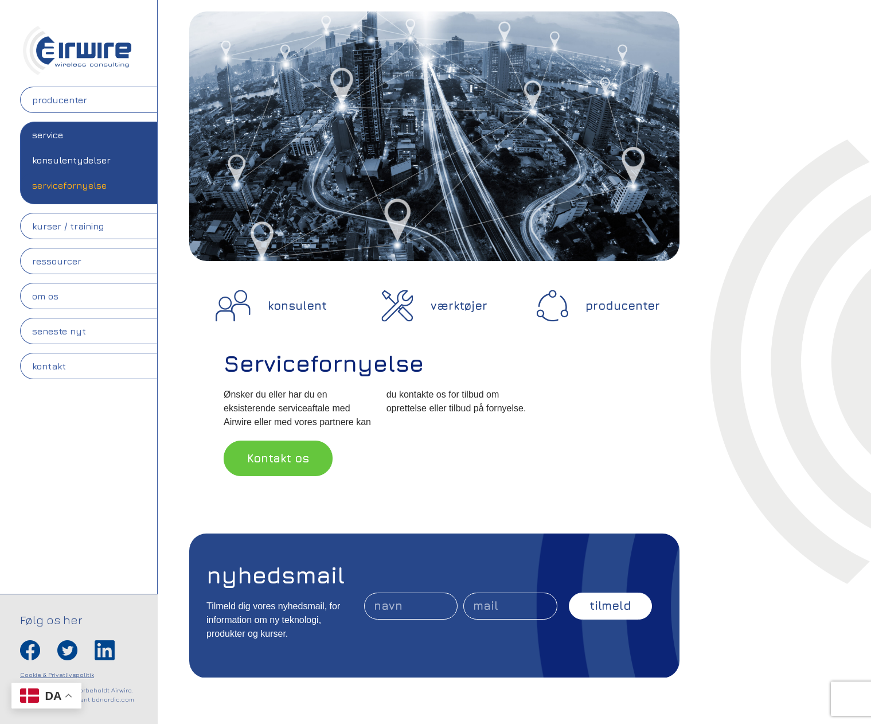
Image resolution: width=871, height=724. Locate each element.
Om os (45, 296)
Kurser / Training (68, 226)
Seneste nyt (59, 331)
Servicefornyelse (69, 185)
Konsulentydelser (71, 160)
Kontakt (49, 366)
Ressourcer (56, 261)
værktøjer (459, 305)
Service (47, 135)
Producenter (59, 100)
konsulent (297, 305)
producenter (622, 305)
